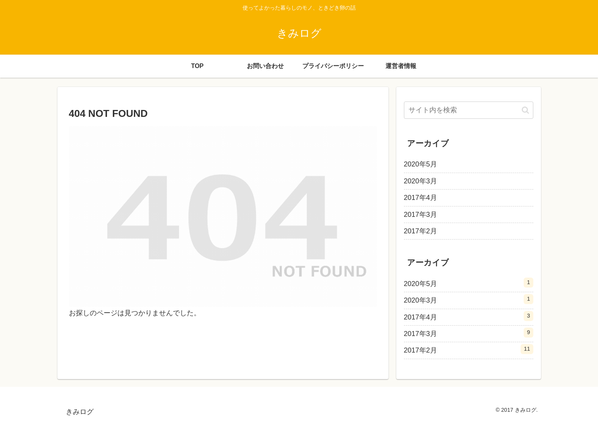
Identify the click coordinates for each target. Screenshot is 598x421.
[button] (525, 110)
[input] (468, 110)
